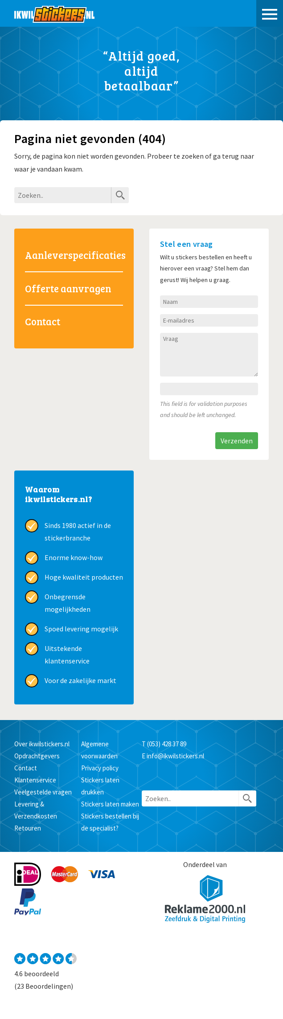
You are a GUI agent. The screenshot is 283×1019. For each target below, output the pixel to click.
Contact (42, 321)
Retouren (27, 828)
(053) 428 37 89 (166, 744)
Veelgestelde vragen (43, 792)
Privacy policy (100, 768)
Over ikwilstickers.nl (42, 744)
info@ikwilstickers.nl (175, 756)
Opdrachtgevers (37, 756)
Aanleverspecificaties (74, 255)
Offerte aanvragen (68, 288)
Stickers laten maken (110, 804)
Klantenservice (35, 780)
